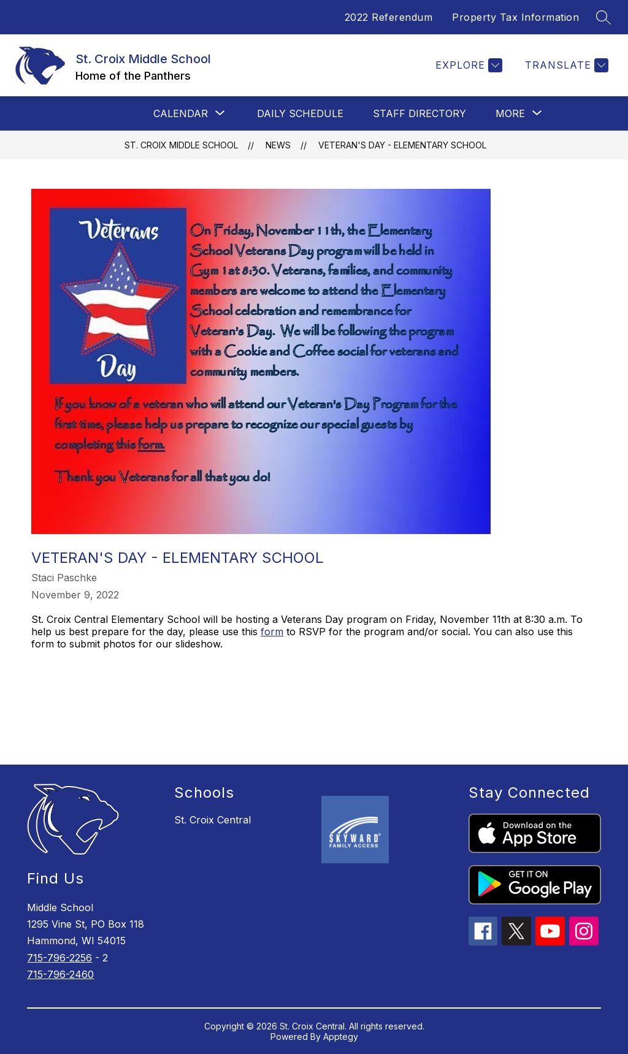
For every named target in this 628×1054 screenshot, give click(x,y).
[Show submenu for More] (510, 113)
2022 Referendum (389, 17)
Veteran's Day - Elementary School (402, 145)
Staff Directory (419, 113)
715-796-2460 (60, 974)
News (278, 145)
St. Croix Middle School (181, 145)
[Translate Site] (565, 65)
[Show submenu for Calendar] (180, 113)
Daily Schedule (300, 113)
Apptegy (340, 1036)
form (272, 631)
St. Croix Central (212, 820)
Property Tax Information (515, 17)
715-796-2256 (59, 958)
